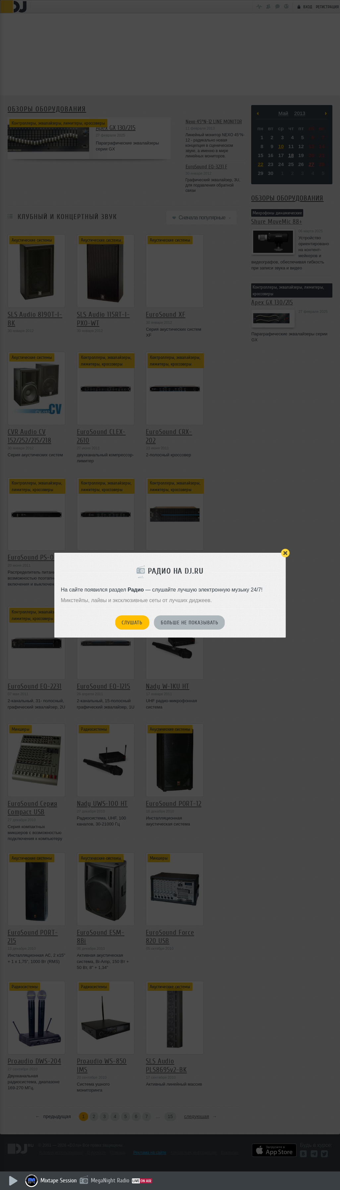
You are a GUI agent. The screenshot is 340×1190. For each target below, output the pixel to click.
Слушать (132, 623)
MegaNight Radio (110, 1180)
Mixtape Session (58, 1180)
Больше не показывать (189, 623)
